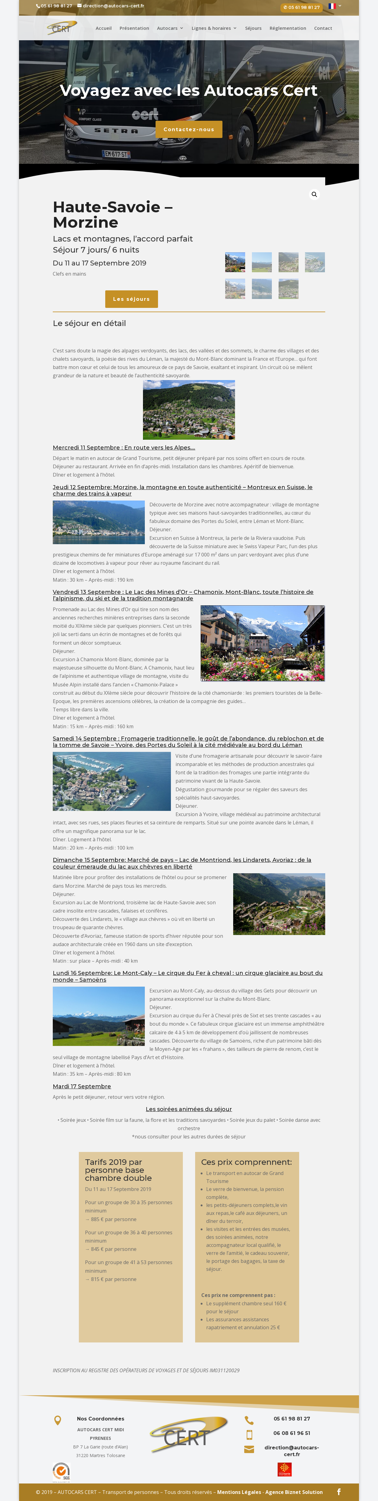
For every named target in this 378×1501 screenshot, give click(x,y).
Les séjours (131, 299)
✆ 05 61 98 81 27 (302, 7)
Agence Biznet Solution (294, 1492)
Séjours (253, 28)
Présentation (134, 28)
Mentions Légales (239, 1492)
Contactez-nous (189, 129)
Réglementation (288, 28)
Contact (323, 28)
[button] (314, 194)
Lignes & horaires (211, 28)
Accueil (104, 28)
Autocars (167, 28)
